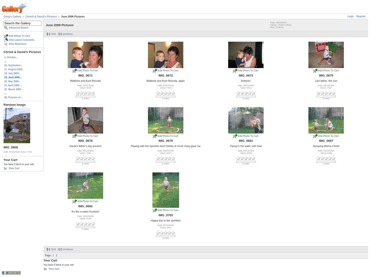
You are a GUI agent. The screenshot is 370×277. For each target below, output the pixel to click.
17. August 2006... (14, 69)
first (53, 34)
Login (350, 16)
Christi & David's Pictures (41, 16)
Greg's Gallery (12, 16)
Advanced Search (19, 27)
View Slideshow (17, 44)
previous (68, 34)
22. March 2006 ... (14, 89)
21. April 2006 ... (13, 85)
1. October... (11, 57)
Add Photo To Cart (87, 70)
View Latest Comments (21, 40)
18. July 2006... (12, 73)
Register (361, 16)
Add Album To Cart (19, 36)
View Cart (14, 168)
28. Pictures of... (13, 97)
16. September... (13, 65)
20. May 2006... (12, 81)
